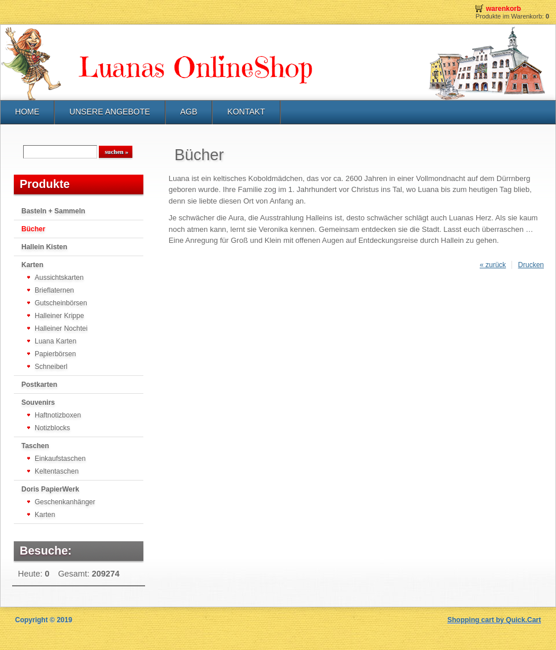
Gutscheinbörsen (61, 303)
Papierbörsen (55, 354)
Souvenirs (38, 402)
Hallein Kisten (44, 247)
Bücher (33, 229)
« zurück (493, 265)
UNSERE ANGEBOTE (109, 111)
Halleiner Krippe (59, 316)
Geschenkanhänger (65, 502)
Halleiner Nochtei (61, 328)
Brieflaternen (54, 290)
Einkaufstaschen (60, 459)
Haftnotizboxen (58, 415)
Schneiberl (51, 367)
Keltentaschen (57, 471)
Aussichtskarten (59, 278)
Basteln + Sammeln (53, 211)
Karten (32, 265)
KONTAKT (246, 111)
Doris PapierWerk (50, 489)
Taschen (35, 446)
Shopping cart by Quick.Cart (494, 620)
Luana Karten (55, 341)
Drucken (531, 265)
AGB (189, 111)
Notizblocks (52, 428)
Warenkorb (503, 9)
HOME (27, 111)
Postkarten (39, 385)
